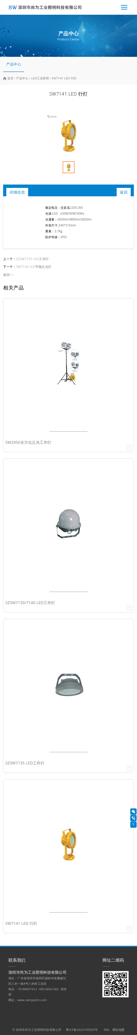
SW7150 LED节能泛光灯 (34, 266)
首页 (10, 78)
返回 (124, 192)
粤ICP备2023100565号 (82, 1030)
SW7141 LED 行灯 (64, 78)
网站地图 (118, 1030)
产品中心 (13, 64)
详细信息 (17, 192)
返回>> (8, 274)
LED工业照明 (40, 78)
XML (107, 1030)
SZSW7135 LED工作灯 (32, 259)
